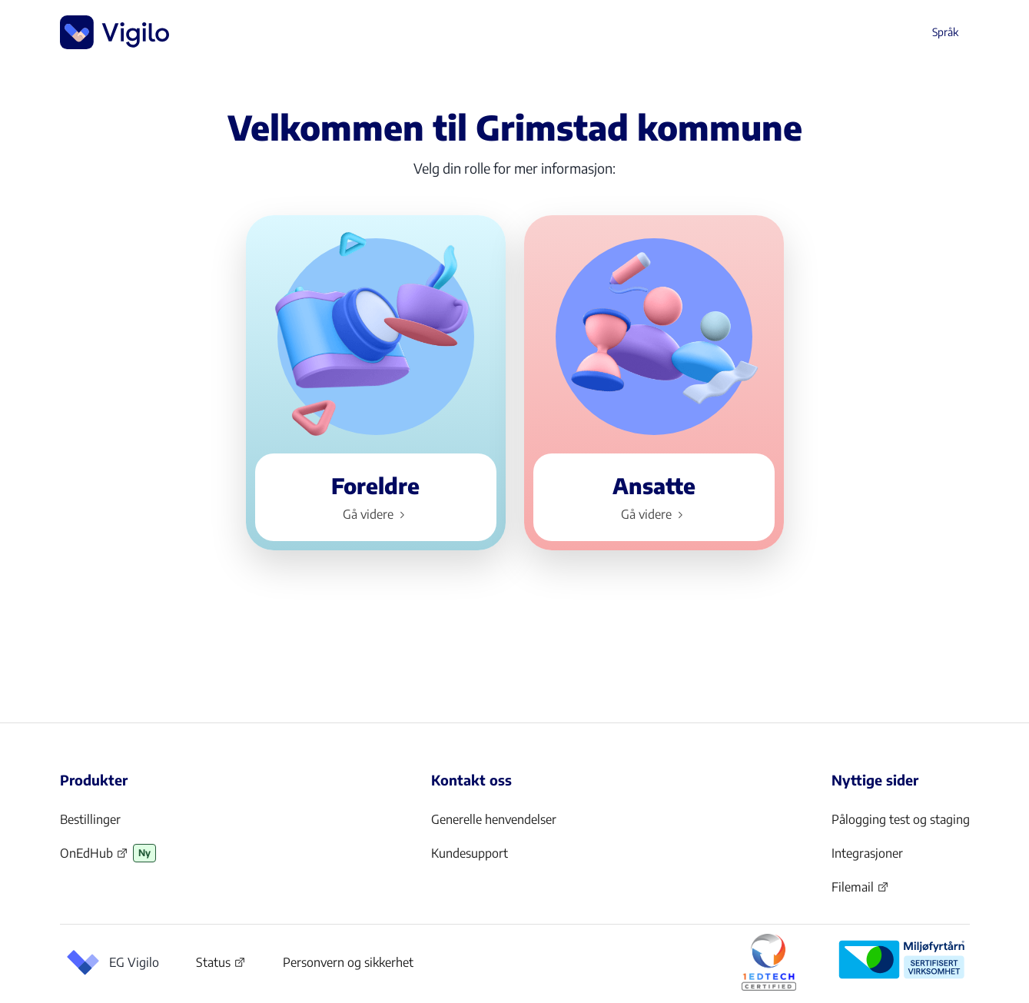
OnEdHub (94, 857)
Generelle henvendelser (493, 819)
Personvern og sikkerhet (348, 962)
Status (221, 965)
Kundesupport (469, 853)
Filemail (860, 891)
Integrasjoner (867, 853)
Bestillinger (90, 819)
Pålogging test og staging (900, 819)
